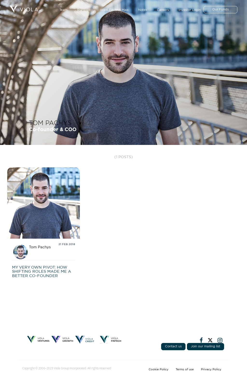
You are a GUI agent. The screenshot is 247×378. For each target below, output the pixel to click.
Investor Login (189, 10)
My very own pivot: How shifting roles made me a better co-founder (41, 271)
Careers (163, 10)
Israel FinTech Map (114, 10)
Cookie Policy (158, 369)
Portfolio (83, 10)
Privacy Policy (211, 369)
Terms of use (185, 369)
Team (63, 10)
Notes (142, 10)
